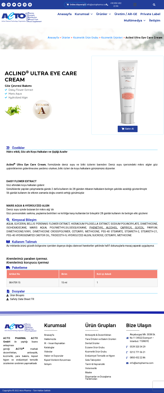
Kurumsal (84, 14)
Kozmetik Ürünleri (112, 37)
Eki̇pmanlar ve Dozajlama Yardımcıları (98, 377)
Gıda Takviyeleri (93, 360)
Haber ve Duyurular (53, 356)
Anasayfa (64, 14)
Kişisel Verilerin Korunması (57, 360)
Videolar (48, 351)
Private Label (150, 14)
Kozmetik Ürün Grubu (85, 37)
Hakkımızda (50, 339)
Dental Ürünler (92, 343)
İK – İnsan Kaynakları (54, 343)
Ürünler (103, 14)
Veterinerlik (91, 368)
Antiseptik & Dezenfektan (98, 335)
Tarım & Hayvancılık (95, 364)
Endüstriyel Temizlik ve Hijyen (100, 356)
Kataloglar (49, 347)
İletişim (154, 20)
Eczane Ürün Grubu (95, 347)
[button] (135, 5)
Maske (88, 372)
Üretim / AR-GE (126, 14)
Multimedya (135, 20)
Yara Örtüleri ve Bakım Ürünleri (100, 339)
